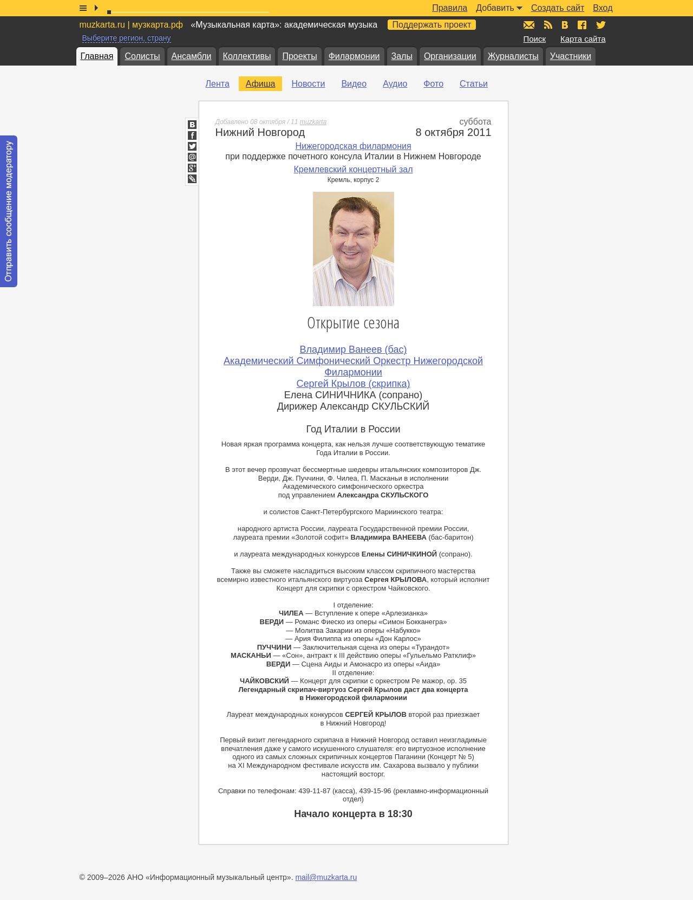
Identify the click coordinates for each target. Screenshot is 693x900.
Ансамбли (192, 56)
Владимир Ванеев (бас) (353, 349)
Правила (449, 7)
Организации (450, 56)
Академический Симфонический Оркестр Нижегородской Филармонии (353, 366)
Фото (433, 83)
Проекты (299, 56)
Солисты (142, 56)
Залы (402, 56)
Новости (308, 83)
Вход (602, 7)
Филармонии (354, 56)
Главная (97, 56)
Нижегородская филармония (353, 146)
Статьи (474, 83)
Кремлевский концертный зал (353, 169)
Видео (354, 83)
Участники (570, 56)
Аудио (395, 83)
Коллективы (247, 56)
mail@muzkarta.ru (326, 877)
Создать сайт (557, 7)
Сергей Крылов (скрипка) (353, 383)
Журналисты (513, 56)
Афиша (261, 83)
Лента (218, 83)
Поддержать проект (432, 24)
